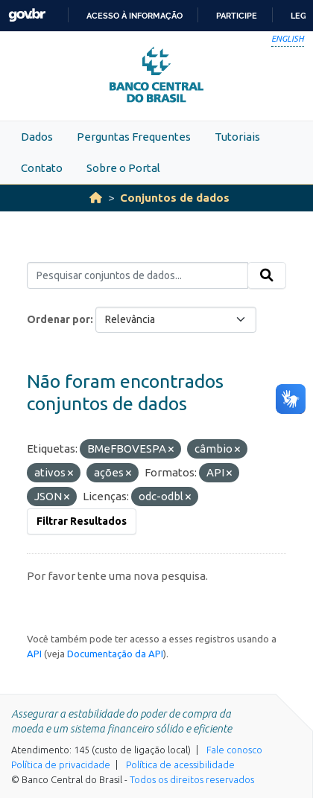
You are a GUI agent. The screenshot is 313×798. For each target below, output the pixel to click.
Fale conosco (234, 749)
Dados (37, 136)
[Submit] (266, 275)
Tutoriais (237, 136)
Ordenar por (58, 319)
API (34, 653)
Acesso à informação (134, 15)
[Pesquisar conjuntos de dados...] (137, 275)
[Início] (95, 197)
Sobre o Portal (123, 168)
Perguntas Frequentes (134, 136)
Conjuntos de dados (175, 197)
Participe (236, 15)
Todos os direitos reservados (192, 779)
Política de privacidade (60, 764)
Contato (42, 168)
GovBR (26, 15)
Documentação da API (115, 653)
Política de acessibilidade (180, 764)
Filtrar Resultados (82, 521)
